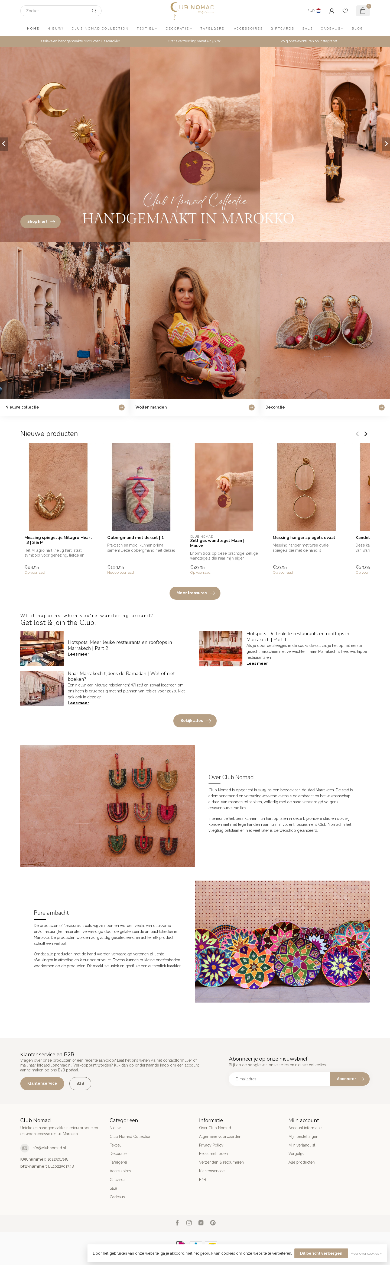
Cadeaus (331, 28)
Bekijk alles (195, 721)
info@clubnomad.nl (49, 1148)
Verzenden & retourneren (221, 1162)
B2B (80, 1083)
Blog (357, 28)
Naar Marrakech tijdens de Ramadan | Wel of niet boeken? (121, 676)
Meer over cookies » (366, 1253)
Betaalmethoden (213, 1153)
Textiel (146, 28)
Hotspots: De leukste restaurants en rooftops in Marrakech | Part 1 (297, 636)
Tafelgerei (213, 28)
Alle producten (301, 1162)
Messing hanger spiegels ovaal (304, 537)
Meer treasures (196, 593)
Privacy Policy (211, 1145)
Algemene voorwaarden (220, 1136)
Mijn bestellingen (303, 1136)
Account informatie (304, 1128)
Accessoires (248, 28)
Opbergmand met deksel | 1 (135, 537)
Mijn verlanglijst (301, 1145)
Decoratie (177, 28)
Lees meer (78, 654)
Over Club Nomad (215, 1128)
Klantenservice (42, 1083)
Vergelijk (296, 1153)
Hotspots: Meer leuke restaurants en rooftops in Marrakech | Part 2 (120, 645)
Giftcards (282, 28)
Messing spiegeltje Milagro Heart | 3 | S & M (58, 540)
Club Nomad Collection (100, 28)
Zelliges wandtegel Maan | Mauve (217, 543)
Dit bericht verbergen (321, 1253)
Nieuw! (55, 28)
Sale (307, 28)
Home (33, 28)
